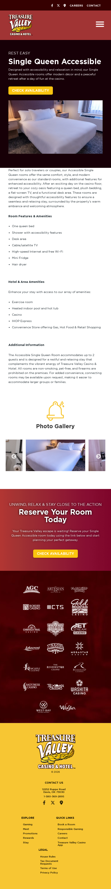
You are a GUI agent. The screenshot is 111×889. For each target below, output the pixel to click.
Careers (76, 5)
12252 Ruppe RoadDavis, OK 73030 (35, 790)
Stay (44, 842)
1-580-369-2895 (35, 796)
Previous (13, 456)
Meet (45, 829)
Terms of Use (67, 868)
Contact (94, 5)
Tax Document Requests (68, 862)
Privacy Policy (68, 872)
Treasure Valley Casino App (91, 843)
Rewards (47, 837)
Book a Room (85, 824)
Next (98, 456)
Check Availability (30, 90)
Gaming (46, 824)
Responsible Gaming (89, 829)
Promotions (49, 833)
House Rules (66, 856)
